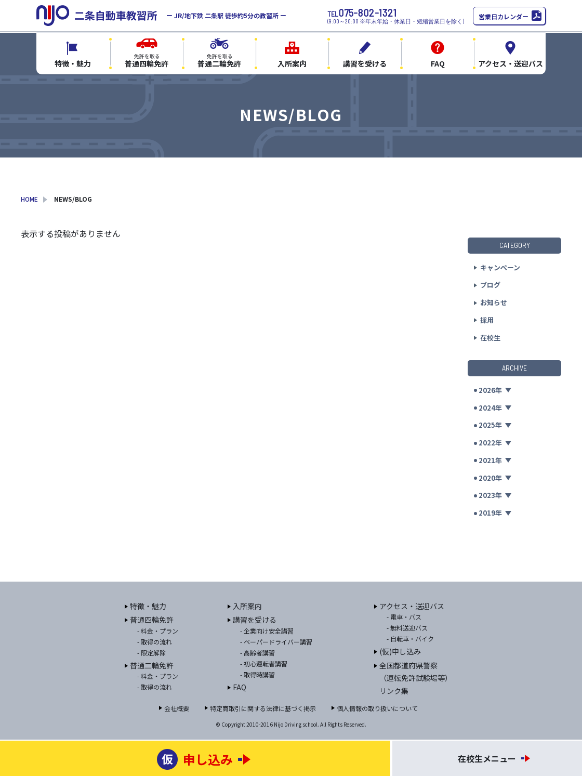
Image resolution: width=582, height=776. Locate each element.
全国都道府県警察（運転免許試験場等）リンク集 (415, 678)
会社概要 (176, 708)
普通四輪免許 (152, 619)
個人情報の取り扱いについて (377, 708)
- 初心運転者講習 (263, 663)
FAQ (239, 687)
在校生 (490, 338)
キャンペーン (500, 267)
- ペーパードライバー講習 (276, 641)
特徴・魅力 (148, 606)
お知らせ (493, 302)
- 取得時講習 (257, 674)
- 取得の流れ (154, 641)
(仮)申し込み (400, 651)
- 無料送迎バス (407, 627)
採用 (487, 320)
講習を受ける (254, 619)
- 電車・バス (404, 616)
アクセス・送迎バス (411, 606)
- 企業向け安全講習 (267, 630)
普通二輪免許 (152, 665)
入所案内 (247, 606)
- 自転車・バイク (410, 638)
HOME (29, 198)
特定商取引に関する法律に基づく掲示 (263, 708)
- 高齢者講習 (257, 652)
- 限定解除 (151, 652)
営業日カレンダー (503, 16)
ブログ (490, 285)
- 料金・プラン (157, 630)
